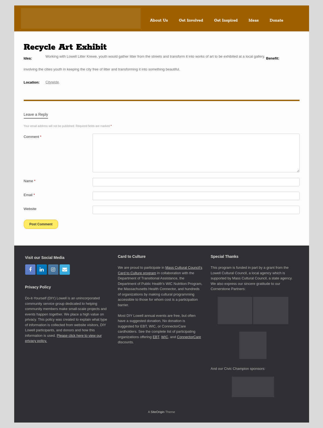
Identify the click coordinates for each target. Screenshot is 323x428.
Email (29, 195)
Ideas (254, 20)
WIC (164, 337)
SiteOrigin (158, 412)
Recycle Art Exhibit (65, 47)
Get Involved (191, 20)
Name (29, 181)
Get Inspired (226, 20)
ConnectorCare (189, 337)
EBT (156, 337)
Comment (33, 137)
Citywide (52, 82)
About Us (159, 20)
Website (30, 209)
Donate (276, 20)
